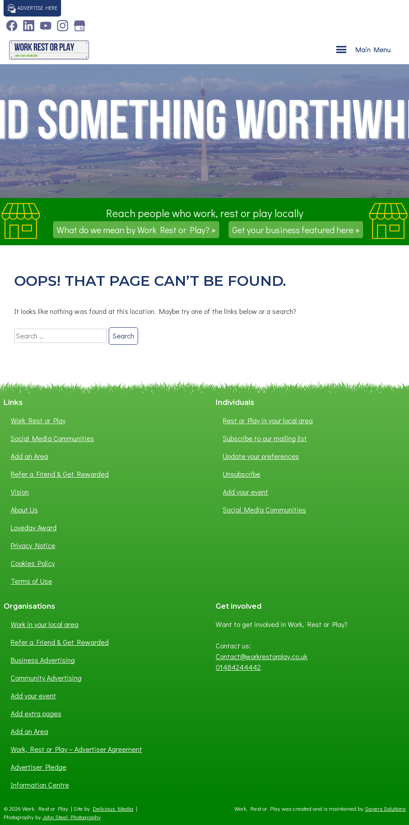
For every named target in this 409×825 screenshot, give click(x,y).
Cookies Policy (33, 563)
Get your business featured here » (296, 229)
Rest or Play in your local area (268, 420)
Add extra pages (36, 713)
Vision (20, 491)
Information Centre (40, 784)
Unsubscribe (241, 473)
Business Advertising (43, 659)
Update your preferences (261, 456)
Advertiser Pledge (38, 766)
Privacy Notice (33, 545)
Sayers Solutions (385, 808)
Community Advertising (46, 677)
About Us (24, 509)
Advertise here (32, 8)
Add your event (245, 491)
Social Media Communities (52, 438)
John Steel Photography (71, 817)
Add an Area (29, 456)
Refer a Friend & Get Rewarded (60, 473)
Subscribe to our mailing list (265, 438)
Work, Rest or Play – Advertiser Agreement (76, 749)
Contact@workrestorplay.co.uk (261, 656)
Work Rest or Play (38, 420)
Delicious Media (113, 808)
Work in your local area (44, 624)
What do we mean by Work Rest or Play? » (136, 229)
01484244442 (238, 667)
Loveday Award (34, 527)
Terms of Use (31, 581)
